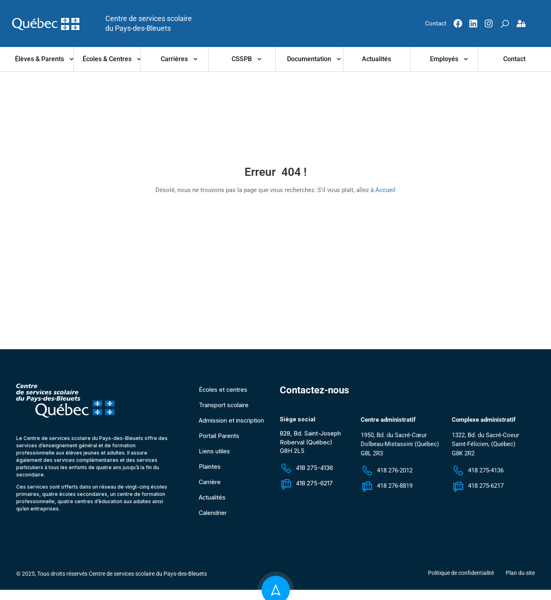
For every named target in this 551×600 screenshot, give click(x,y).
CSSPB (242, 59)
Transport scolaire (225, 407)
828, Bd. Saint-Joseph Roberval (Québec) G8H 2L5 (311, 445)
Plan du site (520, 575)
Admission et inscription (233, 422)
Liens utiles (215, 453)
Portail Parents (219, 438)
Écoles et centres (223, 392)
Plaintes (210, 468)
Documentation (309, 59)
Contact (514, 59)
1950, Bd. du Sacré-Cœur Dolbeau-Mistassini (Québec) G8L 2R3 (400, 446)
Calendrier (213, 515)
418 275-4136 (307, 469)
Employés (444, 59)
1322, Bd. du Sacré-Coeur (485, 437)
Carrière (210, 484)
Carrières (174, 59)
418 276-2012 (387, 473)
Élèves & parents (39, 59)
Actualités (376, 59)
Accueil (385, 190)
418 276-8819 (387, 488)
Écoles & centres (107, 59)
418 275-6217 (307, 485)
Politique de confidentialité (461, 575)
